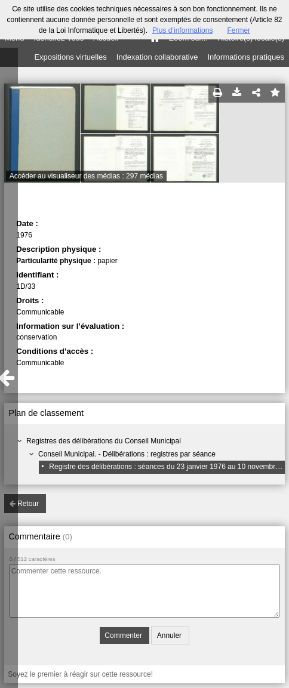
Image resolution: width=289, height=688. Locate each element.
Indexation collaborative (157, 57)
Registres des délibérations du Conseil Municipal (103, 441)
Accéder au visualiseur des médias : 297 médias (86, 176)
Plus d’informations (182, 30)
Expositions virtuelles (70, 57)
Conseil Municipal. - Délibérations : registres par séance (127, 454)
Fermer (238, 30)
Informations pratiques (245, 57)
